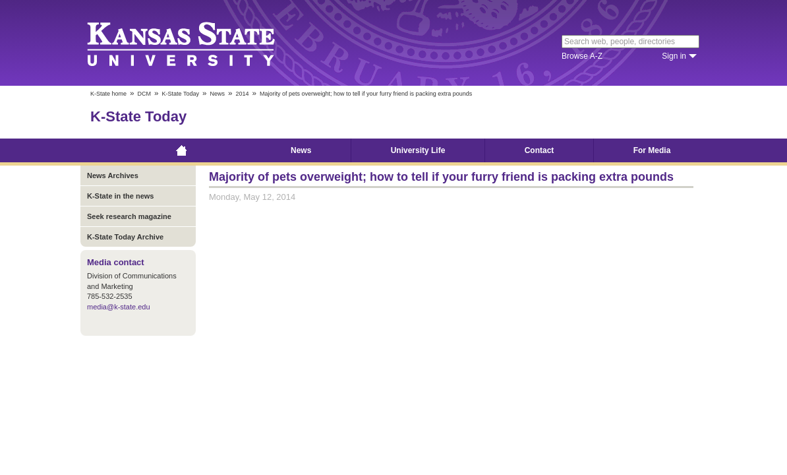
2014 (241, 93)
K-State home (108, 93)
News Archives (112, 175)
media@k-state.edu (118, 307)
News (217, 93)
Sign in (674, 56)
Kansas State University (197, 43)
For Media (652, 150)
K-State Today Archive (125, 237)
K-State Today (180, 93)
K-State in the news (120, 196)
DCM (145, 93)
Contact (539, 150)
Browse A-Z (582, 56)
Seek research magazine (129, 216)
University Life (418, 150)
